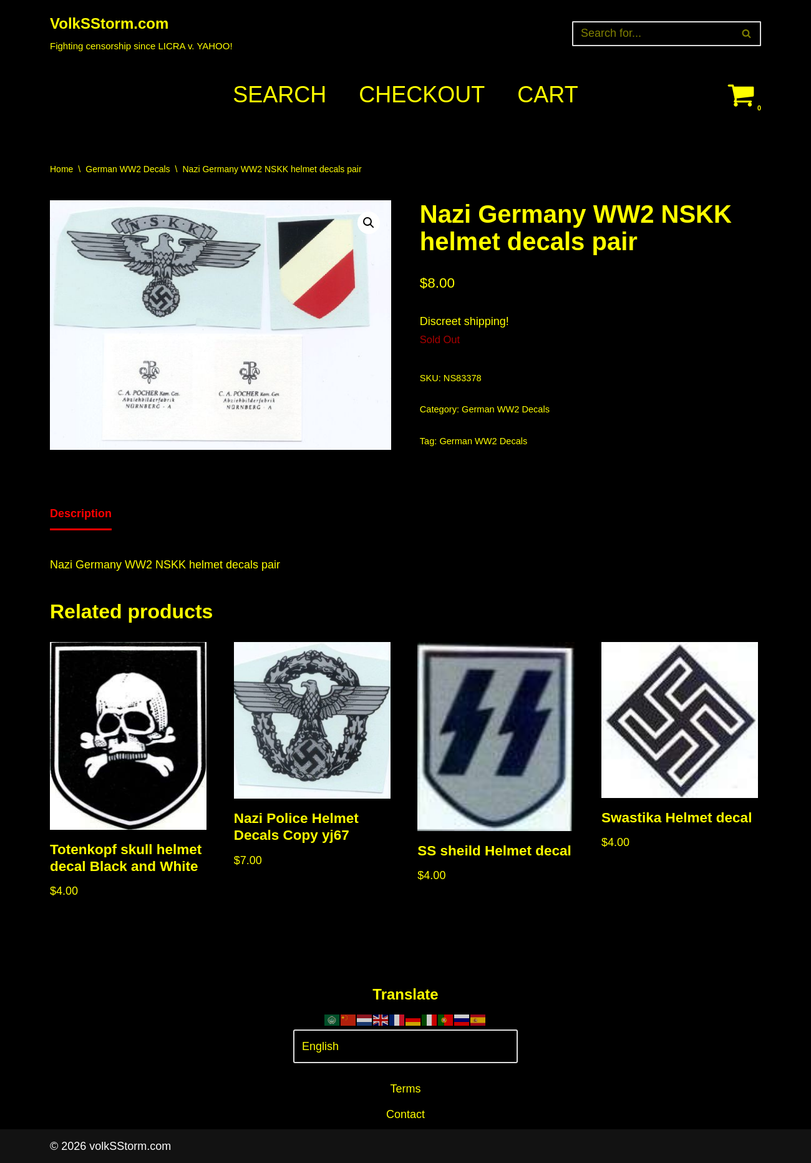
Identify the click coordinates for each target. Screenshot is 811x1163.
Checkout (422, 94)
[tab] (81, 515)
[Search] (652, 33)
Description (81, 513)
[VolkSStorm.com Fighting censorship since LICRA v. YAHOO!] (141, 33)
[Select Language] (405, 1046)
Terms (406, 1089)
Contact (405, 1114)
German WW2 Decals (127, 169)
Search (279, 94)
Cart (547, 94)
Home (61, 169)
